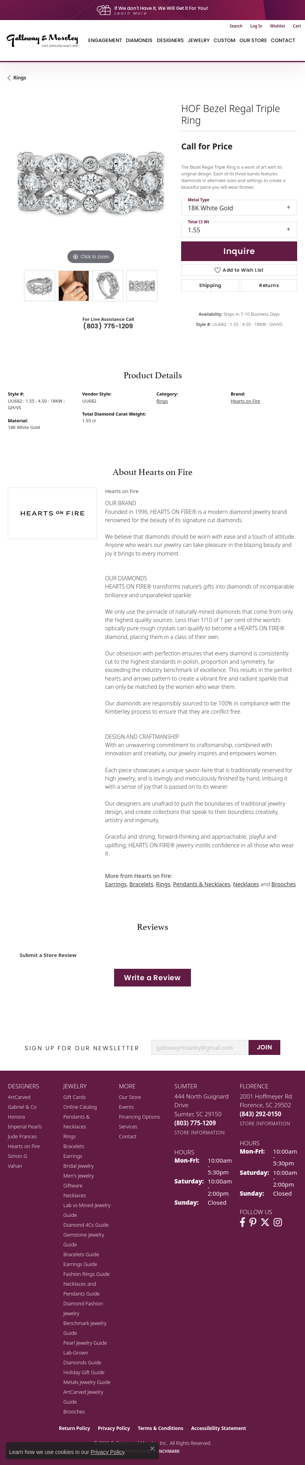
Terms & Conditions (160, 1428)
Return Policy (74, 1428)
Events (126, 1106)
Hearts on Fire (245, 401)
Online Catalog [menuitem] (80, 1106)
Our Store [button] (253, 40)
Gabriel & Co (22, 1106)
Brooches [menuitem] (74, 1411)
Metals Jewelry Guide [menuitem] (87, 1382)
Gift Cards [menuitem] (75, 1097)
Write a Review (152, 978)
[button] (236, 26)
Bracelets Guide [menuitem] (81, 1254)
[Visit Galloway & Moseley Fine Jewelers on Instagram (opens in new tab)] (278, 1222)
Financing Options (139, 1116)
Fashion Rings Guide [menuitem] (87, 1273)
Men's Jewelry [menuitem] (79, 1175)
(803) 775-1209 (108, 326)
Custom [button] (224, 40)
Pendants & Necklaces (201, 884)
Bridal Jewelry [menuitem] (79, 1165)
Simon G (17, 1155)
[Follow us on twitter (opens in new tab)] (265, 1222)
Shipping (210, 285)
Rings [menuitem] (70, 1136)
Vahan (15, 1165)
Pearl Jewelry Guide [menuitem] (85, 1342)
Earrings (116, 884)
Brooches (283, 884)
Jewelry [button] (199, 40)
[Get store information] (199, 1132)
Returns (269, 285)
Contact (283, 40)
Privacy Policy (114, 1428)
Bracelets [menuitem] (74, 1146)
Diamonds (139, 40)
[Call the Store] (195, 1123)
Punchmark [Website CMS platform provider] (167, 1451)
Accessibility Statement (218, 1428)
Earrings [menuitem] (73, 1155)
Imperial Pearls (25, 1126)
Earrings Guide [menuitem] (80, 1264)
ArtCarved (19, 1097)
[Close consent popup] (152, 1448)
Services (128, 1126)
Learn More (130, 13)
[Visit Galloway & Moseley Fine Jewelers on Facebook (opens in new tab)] (242, 1222)
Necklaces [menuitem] (75, 1195)
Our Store (130, 1097)
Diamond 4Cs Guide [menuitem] (86, 1224)
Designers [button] (170, 40)
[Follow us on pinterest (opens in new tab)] (252, 1222)
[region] (90, 183)
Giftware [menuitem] (73, 1185)
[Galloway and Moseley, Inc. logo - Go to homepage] (45, 40)
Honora (16, 1116)
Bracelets (141, 884)
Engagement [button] (105, 40)
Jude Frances (22, 1136)
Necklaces (246, 884)
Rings (19, 77)
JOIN (264, 1047)
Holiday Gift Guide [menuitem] (84, 1372)
